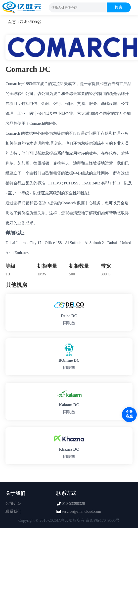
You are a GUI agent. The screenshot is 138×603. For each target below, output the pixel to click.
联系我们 (13, 511)
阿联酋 (36, 22)
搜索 (119, 7)
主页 (12, 22)
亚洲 (24, 22)
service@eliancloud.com (81, 511)
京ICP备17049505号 (103, 520)
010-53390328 (73, 503)
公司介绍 (13, 503)
